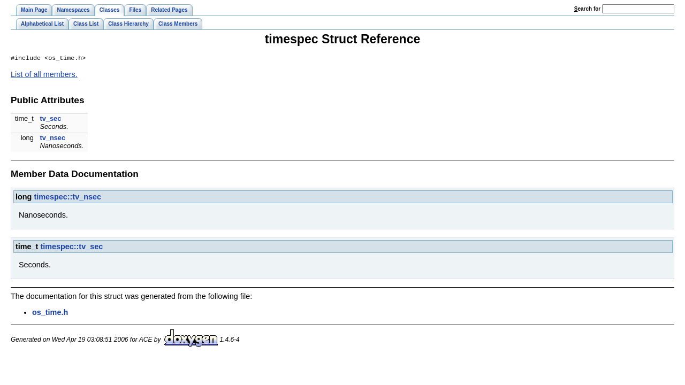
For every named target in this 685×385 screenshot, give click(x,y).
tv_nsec (52, 139)
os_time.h (50, 313)
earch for (587, 9)
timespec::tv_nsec (67, 198)
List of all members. (44, 75)
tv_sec (50, 120)
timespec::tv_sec (71, 247)
